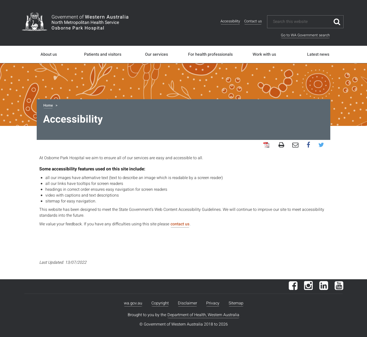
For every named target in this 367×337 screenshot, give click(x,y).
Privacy (212, 303)
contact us (180, 224)
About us (49, 54)
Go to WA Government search (305, 35)
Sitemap (236, 303)
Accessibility (230, 21)
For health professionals (210, 54)
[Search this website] (301, 22)
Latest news (318, 54)
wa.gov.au (133, 303)
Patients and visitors (102, 54)
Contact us (253, 21)
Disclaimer (187, 303)
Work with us (264, 54)
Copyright (160, 303)
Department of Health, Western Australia (203, 315)
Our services (156, 54)
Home (48, 105)
